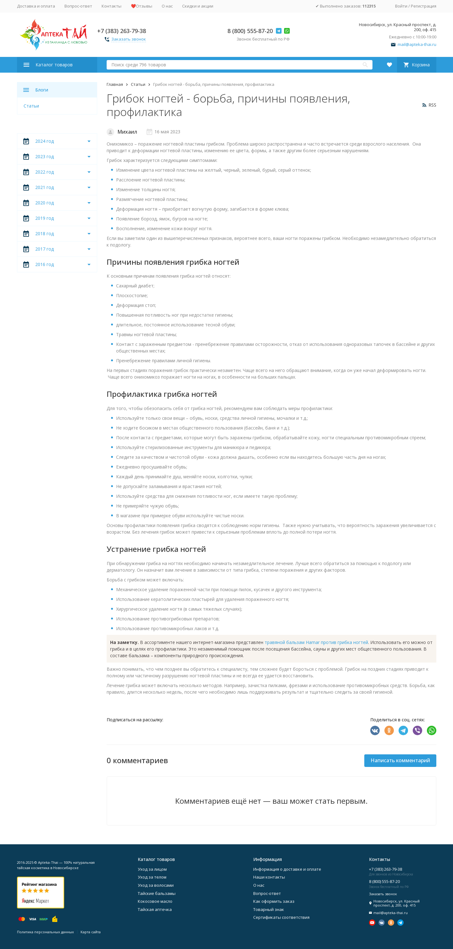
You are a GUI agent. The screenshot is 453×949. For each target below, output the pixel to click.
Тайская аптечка (155, 909)
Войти (401, 6)
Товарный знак (268, 909)
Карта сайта (91, 932)
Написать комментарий (400, 760)
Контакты (111, 6)
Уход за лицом (152, 869)
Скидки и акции (197, 6)
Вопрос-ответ (78, 6)
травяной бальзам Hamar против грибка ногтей (316, 642)
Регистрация (423, 6)
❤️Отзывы (141, 6)
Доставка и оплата (36, 6)
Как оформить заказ (273, 901)
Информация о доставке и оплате (287, 869)
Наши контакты (269, 877)
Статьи (138, 84)
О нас (167, 6)
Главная (115, 84)
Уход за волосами (156, 885)
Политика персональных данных (45, 932)
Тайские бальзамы (157, 893)
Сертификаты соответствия (281, 917)
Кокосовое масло (155, 901)
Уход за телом (152, 877)
